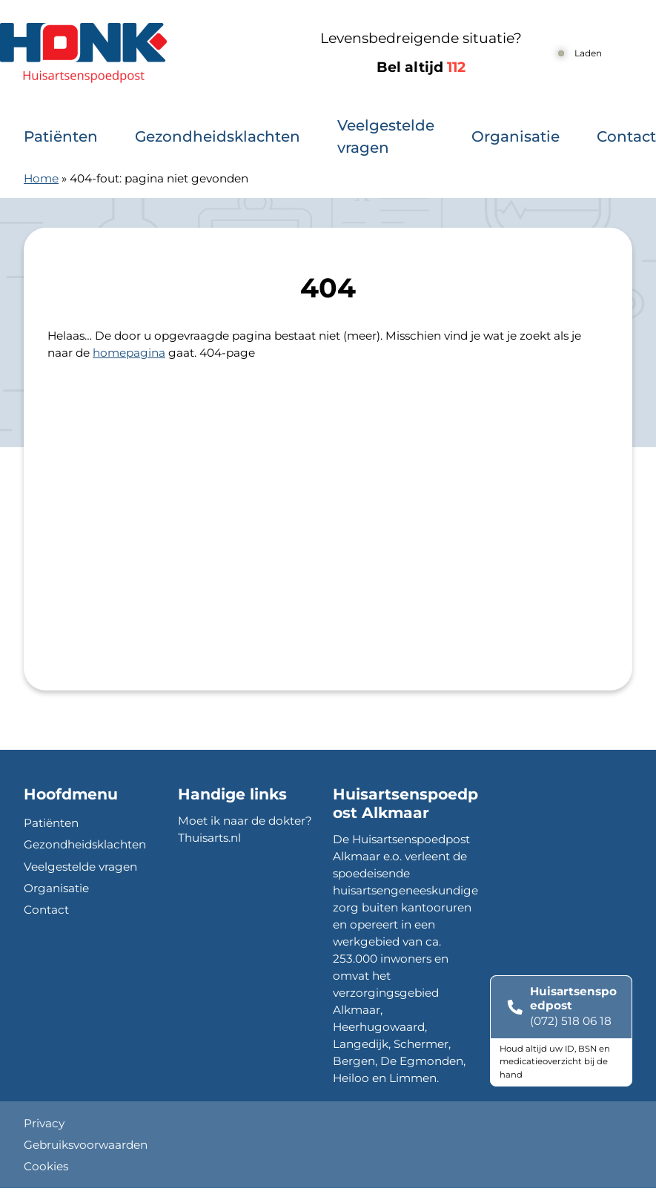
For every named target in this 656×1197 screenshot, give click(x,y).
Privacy (44, 1123)
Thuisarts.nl (209, 838)
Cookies (46, 1166)
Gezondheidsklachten (217, 136)
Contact (626, 136)
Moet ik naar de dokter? (245, 821)
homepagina (129, 353)
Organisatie (515, 136)
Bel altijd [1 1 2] (421, 67)
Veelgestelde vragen (385, 136)
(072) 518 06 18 (571, 1021)
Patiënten (61, 136)
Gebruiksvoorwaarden (86, 1145)
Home (41, 178)
